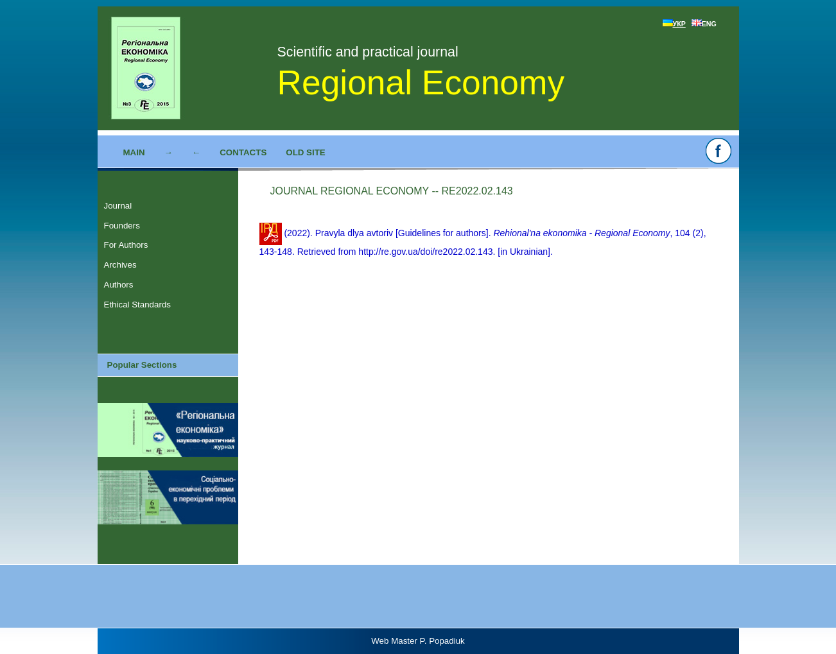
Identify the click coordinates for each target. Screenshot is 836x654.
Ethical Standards (137, 304)
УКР (674, 24)
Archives (120, 265)
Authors (119, 284)
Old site (305, 152)
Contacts (243, 152)
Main (134, 152)
